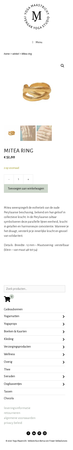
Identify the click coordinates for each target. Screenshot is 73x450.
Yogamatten (34, 316)
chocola (9, 398)
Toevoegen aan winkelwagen (26, 188)
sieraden (34, 376)
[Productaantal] (18, 179)
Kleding (34, 339)
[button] (62, 65)
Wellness (34, 354)
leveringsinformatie (17, 408)
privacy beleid (13, 422)
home (7, 53)
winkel (15, 53)
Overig (34, 362)
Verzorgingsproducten (34, 347)
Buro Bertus (40, 441)
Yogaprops (34, 324)
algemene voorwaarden (19, 418)
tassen (8, 391)
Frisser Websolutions (58, 441)
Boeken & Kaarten (34, 331)
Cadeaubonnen (13, 309)
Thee (7, 369)
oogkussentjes (34, 384)
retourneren (12, 412)
